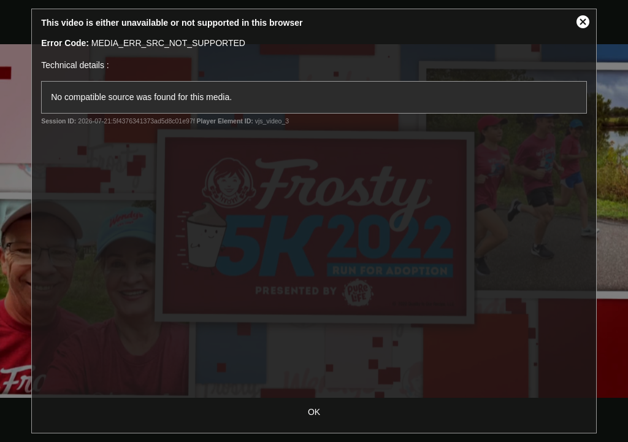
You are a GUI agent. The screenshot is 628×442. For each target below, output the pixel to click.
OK (314, 412)
